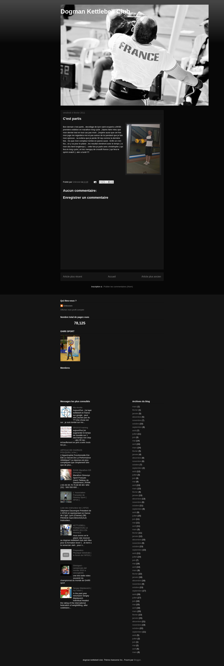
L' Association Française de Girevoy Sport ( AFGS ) (79, 496)
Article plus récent (72, 276)
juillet (134, 434)
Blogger (137, 660)
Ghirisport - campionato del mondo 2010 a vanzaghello (80, 569)
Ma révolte (77, 407)
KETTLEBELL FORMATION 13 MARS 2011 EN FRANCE (80, 529)
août (134, 430)
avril (134, 444)
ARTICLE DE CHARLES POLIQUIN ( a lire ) (71, 451)
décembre (136, 417)
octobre (135, 424)
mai (134, 441)
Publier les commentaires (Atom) (118, 286)
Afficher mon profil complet (72, 310)
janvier (135, 413)
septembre (137, 427)
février (135, 410)
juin (133, 437)
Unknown (68, 306)
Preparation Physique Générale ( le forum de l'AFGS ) (82, 552)
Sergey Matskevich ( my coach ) (82, 589)
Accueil (112, 276)
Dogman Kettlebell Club (95, 11)
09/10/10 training (80, 427)
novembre (136, 420)
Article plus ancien (151, 276)
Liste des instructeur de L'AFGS (74, 508)
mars (134, 406)
